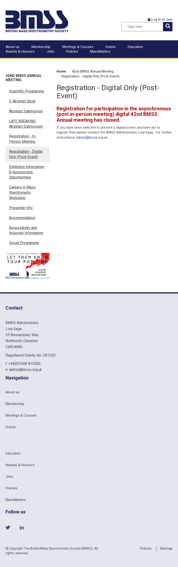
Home (61, 71)
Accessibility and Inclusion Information (26, 230)
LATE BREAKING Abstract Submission (26, 124)
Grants (110, 47)
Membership (41, 47)
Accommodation (22, 218)
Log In (156, 19)
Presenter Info (21, 208)
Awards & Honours (20, 51)
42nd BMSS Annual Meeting (24, 77)
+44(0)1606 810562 (24, 363)
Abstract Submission (26, 111)
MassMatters (100, 51)
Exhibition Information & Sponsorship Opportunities (26, 172)
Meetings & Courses (77, 47)
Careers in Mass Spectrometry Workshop (22, 192)
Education (135, 47)
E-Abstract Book (22, 101)
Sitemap (166, 548)
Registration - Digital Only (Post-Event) (25, 154)
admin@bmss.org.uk (91, 137)
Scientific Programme (26, 91)
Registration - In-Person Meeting (22, 139)
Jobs (50, 51)
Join (169, 19)
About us (12, 47)
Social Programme (24, 243)
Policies (72, 51)
